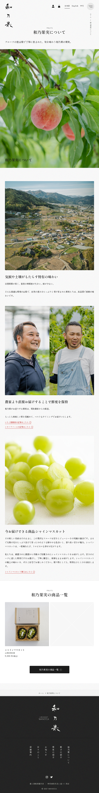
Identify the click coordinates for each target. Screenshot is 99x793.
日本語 (67, 6)
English (75, 6)
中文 (82, 6)
